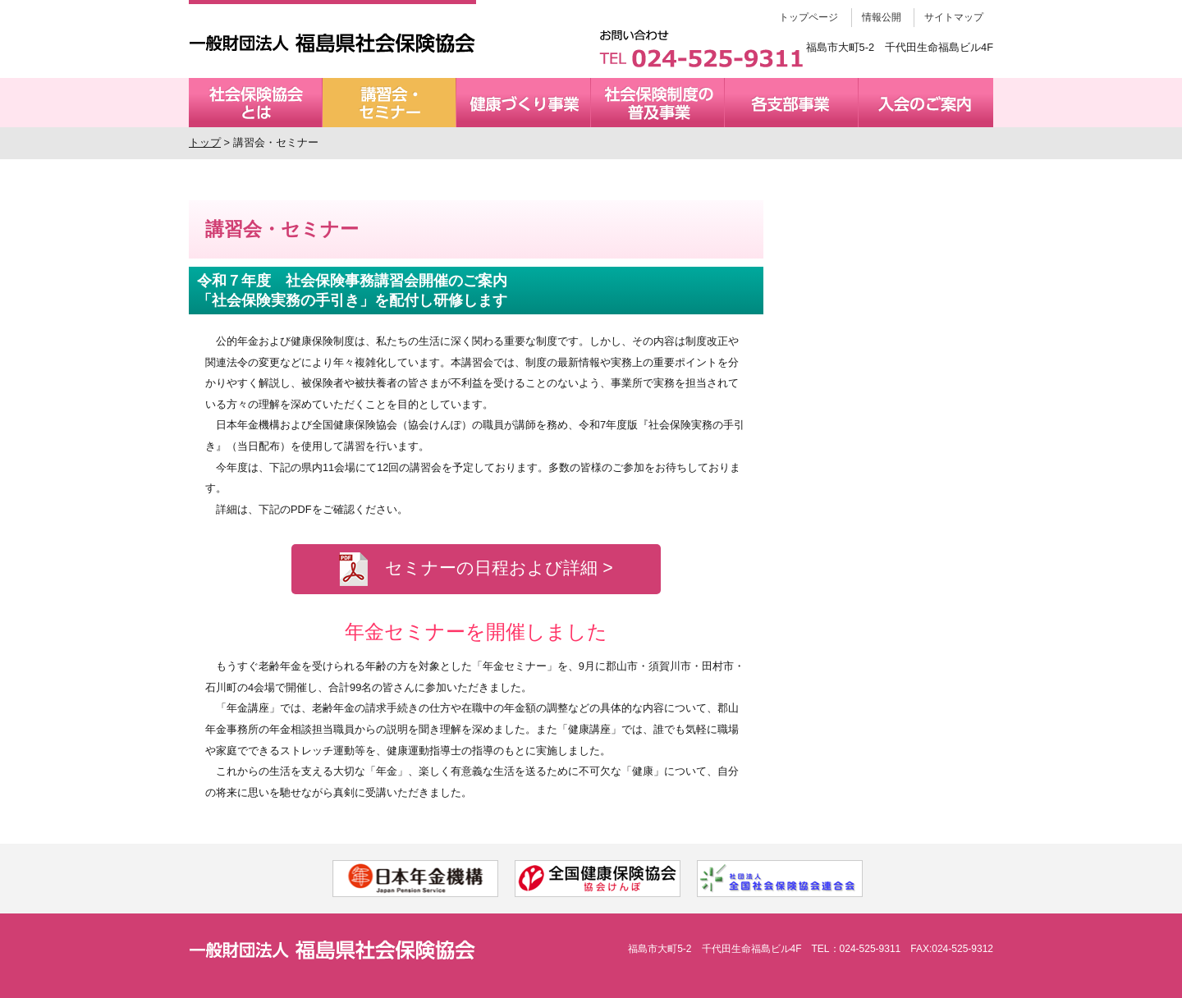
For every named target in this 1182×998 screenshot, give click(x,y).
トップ (205, 142)
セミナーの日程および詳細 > (475, 569)
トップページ (808, 17)
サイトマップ (953, 17)
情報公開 (881, 17)
